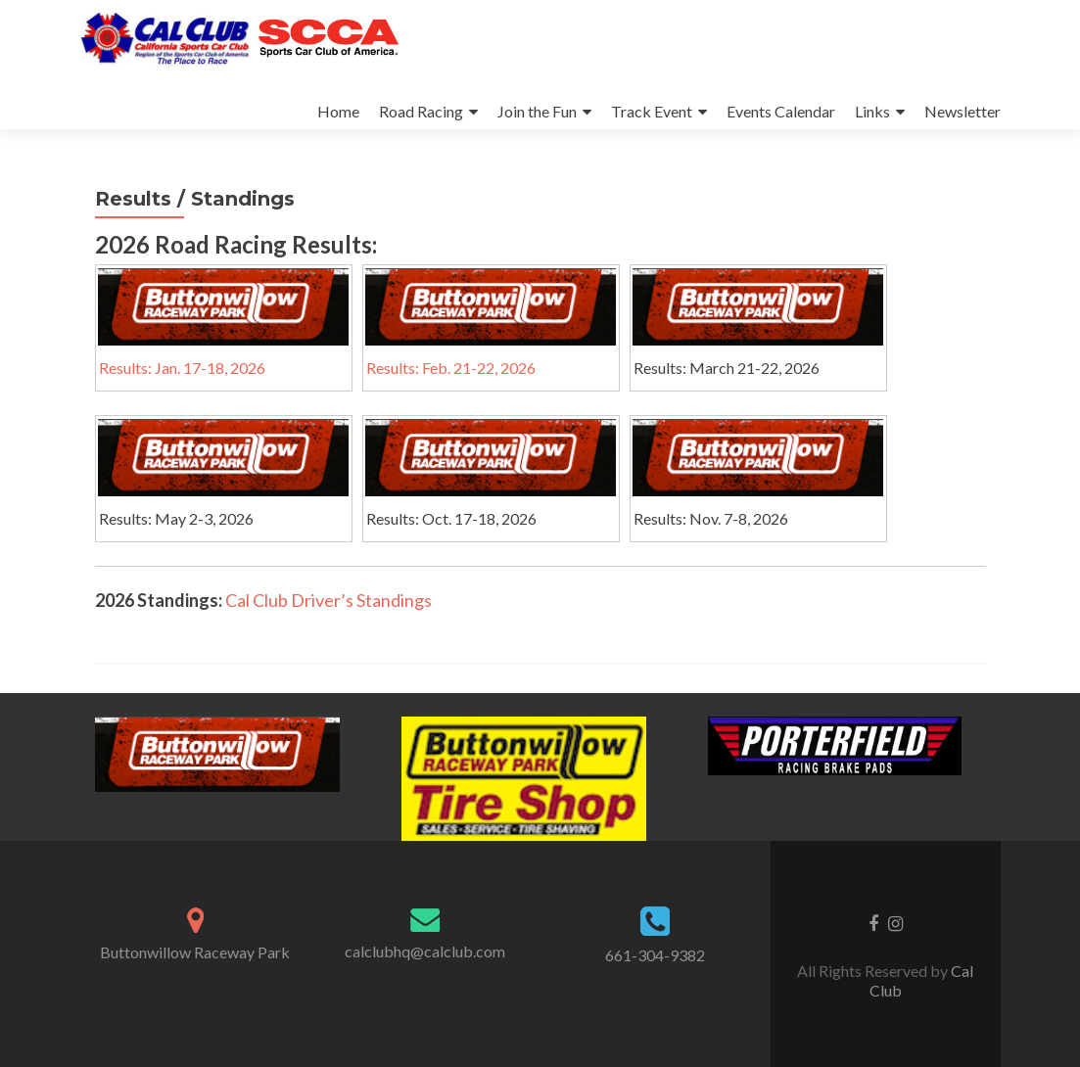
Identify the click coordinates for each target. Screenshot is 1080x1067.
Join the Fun (537, 111)
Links (872, 111)
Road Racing (421, 111)
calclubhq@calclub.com (425, 951)
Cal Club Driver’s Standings (328, 600)
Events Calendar (781, 111)
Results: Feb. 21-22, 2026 (451, 367)
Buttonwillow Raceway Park (195, 952)
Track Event (651, 111)
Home (338, 111)
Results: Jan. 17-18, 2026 (182, 367)
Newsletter (962, 111)
